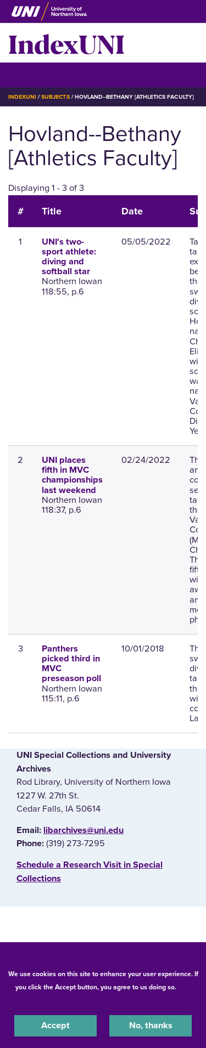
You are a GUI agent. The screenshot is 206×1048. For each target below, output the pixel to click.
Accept (55, 1025)
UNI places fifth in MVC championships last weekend (72, 475)
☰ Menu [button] (27, 74)
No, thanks (150, 1025)
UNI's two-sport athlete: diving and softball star (69, 256)
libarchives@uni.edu (83, 830)
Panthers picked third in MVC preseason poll (71, 663)
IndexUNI (66, 42)
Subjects (55, 96)
